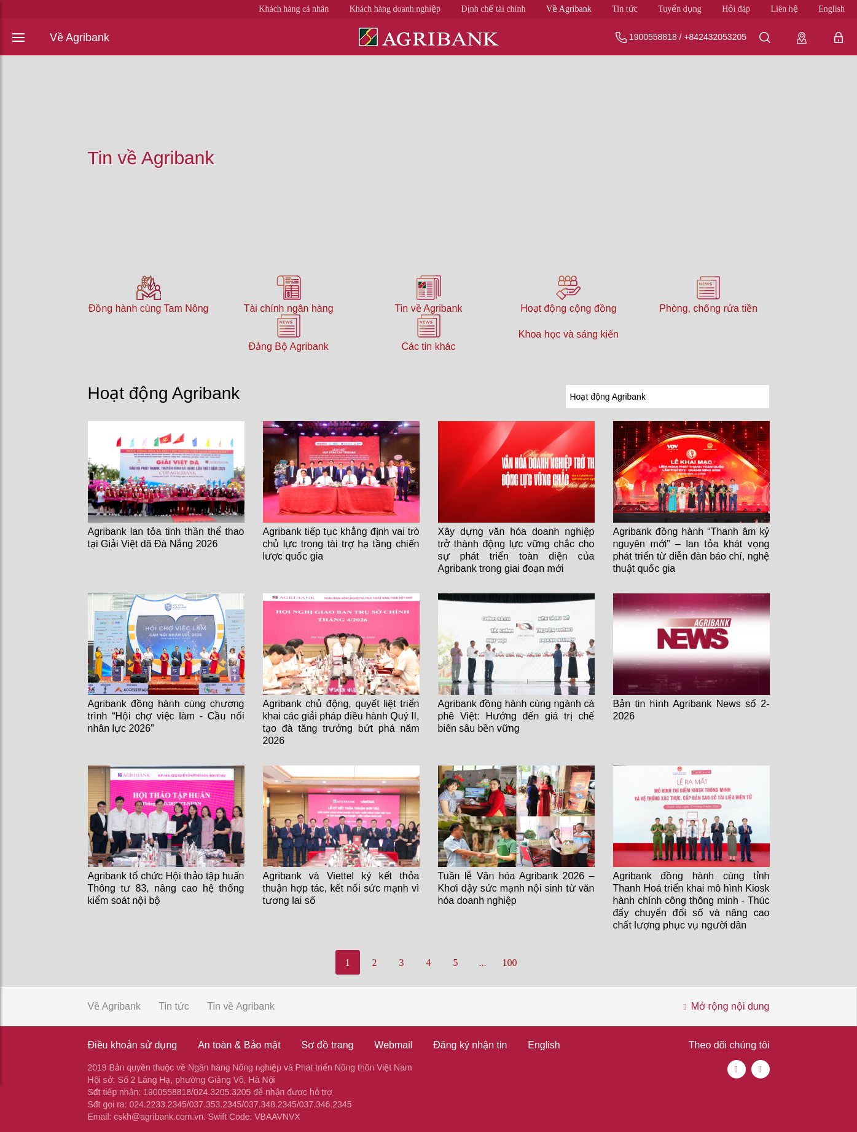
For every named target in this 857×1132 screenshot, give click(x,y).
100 (510, 962)
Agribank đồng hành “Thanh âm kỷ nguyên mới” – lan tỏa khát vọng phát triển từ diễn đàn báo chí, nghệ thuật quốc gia (691, 550)
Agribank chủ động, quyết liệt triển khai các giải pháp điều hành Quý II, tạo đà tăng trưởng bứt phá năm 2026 (341, 722)
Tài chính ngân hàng (289, 308)
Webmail (393, 1045)
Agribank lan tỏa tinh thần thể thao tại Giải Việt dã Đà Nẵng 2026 (166, 537)
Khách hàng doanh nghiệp (395, 9)
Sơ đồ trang (328, 1045)
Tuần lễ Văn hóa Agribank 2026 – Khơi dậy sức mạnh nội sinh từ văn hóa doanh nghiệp (516, 888)
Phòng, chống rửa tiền (708, 308)
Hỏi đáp (736, 9)
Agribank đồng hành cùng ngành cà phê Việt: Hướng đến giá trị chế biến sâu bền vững (516, 716)
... (483, 962)
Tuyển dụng (680, 9)
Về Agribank (569, 9)
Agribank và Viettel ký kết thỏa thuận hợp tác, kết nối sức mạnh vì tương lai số (341, 888)
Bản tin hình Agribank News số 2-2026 (691, 710)
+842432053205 (715, 37)
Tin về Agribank (429, 308)
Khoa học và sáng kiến (569, 334)
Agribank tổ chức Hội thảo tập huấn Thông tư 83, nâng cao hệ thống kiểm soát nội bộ (166, 888)
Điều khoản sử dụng (133, 1045)
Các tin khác (428, 346)
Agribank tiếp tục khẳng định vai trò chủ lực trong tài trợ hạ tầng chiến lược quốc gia (341, 543)
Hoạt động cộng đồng (568, 308)
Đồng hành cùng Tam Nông (148, 308)
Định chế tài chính (493, 9)
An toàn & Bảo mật (239, 1045)
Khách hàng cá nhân (294, 9)
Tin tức (625, 9)
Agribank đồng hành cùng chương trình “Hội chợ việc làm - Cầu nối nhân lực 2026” (166, 716)
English (831, 9)
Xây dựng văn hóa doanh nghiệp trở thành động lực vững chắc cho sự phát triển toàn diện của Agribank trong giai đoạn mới (516, 550)
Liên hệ (784, 9)
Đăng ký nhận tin (470, 1045)
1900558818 (653, 37)
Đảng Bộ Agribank (289, 346)
